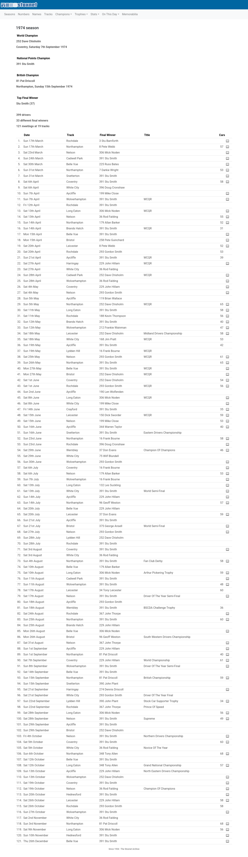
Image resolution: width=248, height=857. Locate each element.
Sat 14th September (35, 672)
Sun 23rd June (32, 438)
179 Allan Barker (109, 222)
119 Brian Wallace (110, 298)
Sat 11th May (31, 310)
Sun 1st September (35, 648)
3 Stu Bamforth (108, 141)
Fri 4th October (32, 736)
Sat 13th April (31, 211)
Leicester (72, 246)
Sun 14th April (32, 222)
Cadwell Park (74, 158)
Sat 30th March (33, 164)
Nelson (70, 152)
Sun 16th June (32, 426)
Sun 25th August (33, 619)
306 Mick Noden (109, 152)
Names (36, 14)
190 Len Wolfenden (111, 391)
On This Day (109, 14)
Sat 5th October (33, 742)
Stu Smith (22, 103)
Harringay (72, 263)
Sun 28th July (31, 537)
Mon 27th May (32, 368)
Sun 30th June (32, 462)
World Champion (27, 35)
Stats (94, 14)
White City (72, 187)
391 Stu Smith (25, 64)
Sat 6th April (31, 181)
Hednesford (73, 794)
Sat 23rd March (33, 152)
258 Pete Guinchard (111, 240)
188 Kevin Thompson (112, 316)
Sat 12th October (34, 759)
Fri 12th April (31, 205)
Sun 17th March (33, 141)
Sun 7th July (31, 479)
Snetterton (73, 176)
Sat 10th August (33, 567)
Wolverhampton (76, 199)
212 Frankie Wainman (112, 327)
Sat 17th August (33, 590)
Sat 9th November (34, 829)
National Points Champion (33, 58)
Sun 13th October (34, 771)
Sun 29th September (36, 724)
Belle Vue (72, 164)
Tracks (48, 14)
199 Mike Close (109, 193)
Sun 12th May (32, 321)
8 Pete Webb (107, 146)
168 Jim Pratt (107, 339)
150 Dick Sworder (110, 415)
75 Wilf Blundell (109, 456)
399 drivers (23, 115)
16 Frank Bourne (109, 351)
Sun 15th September (36, 677)
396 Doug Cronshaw (112, 187)
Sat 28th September (35, 712)
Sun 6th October (33, 753)
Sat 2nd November (35, 818)
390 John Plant (108, 683)
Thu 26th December (35, 841)
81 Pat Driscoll (25, 81)
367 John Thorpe (110, 613)
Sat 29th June (32, 450)
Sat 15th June (32, 415)
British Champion (28, 75)
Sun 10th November (35, 835)
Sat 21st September (35, 689)
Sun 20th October (34, 794)
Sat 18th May (31, 333)
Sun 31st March (33, 170)
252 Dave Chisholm (28, 41)
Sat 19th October (34, 782)
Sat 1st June (31, 380)
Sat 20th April (31, 246)
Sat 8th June (31, 397)
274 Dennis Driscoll (111, 689)
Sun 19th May (32, 345)
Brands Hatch (74, 228)
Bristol (70, 240)
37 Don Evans (107, 450)
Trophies (80, 14)
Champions (62, 14)
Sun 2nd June (32, 391)
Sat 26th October (34, 800)
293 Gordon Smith (110, 251)
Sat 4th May (30, 286)
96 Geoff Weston (109, 502)
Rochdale (72, 141)
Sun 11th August (33, 578)
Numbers (23, 14)
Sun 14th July (31, 497)
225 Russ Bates (109, 164)
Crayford (71, 409)
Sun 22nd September (36, 701)
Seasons (9, 14)
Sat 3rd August (32, 549)
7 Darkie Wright (108, 170)
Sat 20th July (31, 508)
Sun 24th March (33, 158)
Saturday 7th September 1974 (48, 47)
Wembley (72, 450)
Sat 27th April (31, 263)
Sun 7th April (31, 193)
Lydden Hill (73, 351)
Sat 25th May (31, 356)
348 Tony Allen (108, 753)
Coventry (21, 47)
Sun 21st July (31, 520)
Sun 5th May (31, 298)
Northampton (24, 86)
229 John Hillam (109, 263)
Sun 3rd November (35, 823)
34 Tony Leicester (110, 590)
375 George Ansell (110, 526)
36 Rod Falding (108, 216)
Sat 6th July (30, 467)
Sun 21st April (32, 257)
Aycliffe (71, 193)
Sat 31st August (33, 642)
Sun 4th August (33, 561)
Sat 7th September (35, 660)
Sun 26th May (32, 362)
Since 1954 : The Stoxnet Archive (124, 849)
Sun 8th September (35, 666)
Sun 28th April (32, 275)
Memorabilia (130, 14)
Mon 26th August (34, 631)
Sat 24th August (33, 613)
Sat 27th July (31, 532)
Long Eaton (73, 211)
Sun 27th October (34, 812)
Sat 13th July (31, 485)
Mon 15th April (32, 234)
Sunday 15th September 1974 (54, 86)
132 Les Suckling (110, 485)
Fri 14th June (31, 409)
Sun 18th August (33, 602)
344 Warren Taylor (110, 426)
